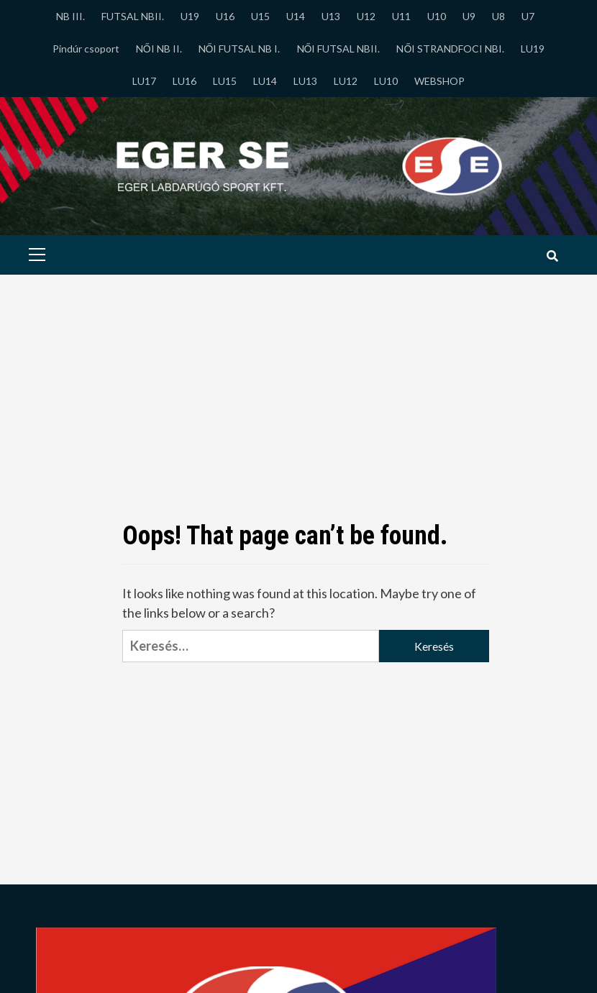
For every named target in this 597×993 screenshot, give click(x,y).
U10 (436, 16)
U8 (498, 16)
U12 (366, 16)
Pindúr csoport (86, 48)
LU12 (345, 81)
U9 (468, 16)
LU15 (225, 81)
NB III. (70, 16)
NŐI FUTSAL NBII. (338, 48)
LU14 (265, 81)
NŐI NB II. (159, 48)
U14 (295, 16)
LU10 (386, 81)
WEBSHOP (439, 81)
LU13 (305, 81)
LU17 (144, 81)
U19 (190, 16)
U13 (331, 16)
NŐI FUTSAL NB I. (240, 48)
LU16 (184, 81)
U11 (401, 16)
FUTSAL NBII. (132, 16)
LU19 (532, 48)
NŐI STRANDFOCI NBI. (450, 48)
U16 (225, 16)
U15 (260, 16)
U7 (527, 16)
